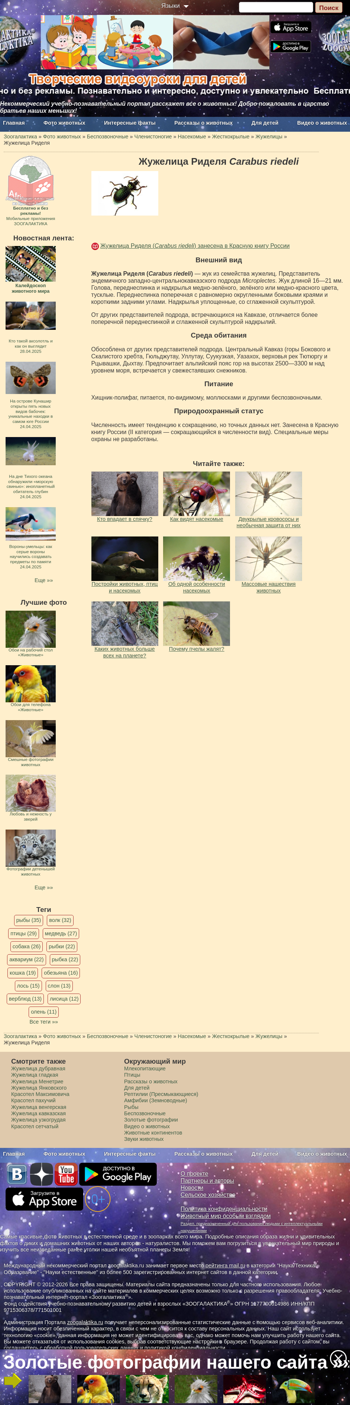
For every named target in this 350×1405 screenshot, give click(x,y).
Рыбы (131, 1107)
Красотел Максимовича (40, 1094)
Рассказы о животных (203, 123)
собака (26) (26, 946)
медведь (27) (61, 933)
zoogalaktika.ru (85, 1322)
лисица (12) (64, 999)
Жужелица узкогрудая (38, 1120)
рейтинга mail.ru (225, 1265)
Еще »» (44, 580)
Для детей (265, 123)
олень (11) (43, 1012)
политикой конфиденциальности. (186, 1348)
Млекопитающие (145, 1068)
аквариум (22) (26, 959)
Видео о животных (322, 123)
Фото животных (64, 123)
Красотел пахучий (33, 1100)
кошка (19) (23, 973)
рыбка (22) (65, 959)
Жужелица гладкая (34, 1075)
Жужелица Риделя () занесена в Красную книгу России (195, 246)
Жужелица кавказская (38, 1113)
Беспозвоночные (145, 1113)
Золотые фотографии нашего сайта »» (174, 1362)
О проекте (194, 1174)
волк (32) (60, 920)
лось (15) (28, 986)
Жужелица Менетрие (37, 1081)
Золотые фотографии (151, 1120)
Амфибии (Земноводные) (155, 1100)
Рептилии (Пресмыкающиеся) (161, 1094)
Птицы (132, 1075)
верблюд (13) (25, 999)
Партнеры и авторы (207, 1181)
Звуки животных (143, 1139)
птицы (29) (23, 933)
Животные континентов (153, 1133)
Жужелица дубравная (38, 1068)
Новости (192, 1188)
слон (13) (59, 986)
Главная (14, 123)
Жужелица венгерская (38, 1107)
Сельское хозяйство (208, 1195)
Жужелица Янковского (39, 1088)
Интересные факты (130, 123)
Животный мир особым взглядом (226, 1216)
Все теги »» (43, 1022)
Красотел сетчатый (34, 1126)
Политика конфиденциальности (224, 1209)
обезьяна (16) (61, 973)
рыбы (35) (28, 920)
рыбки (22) (62, 946)
